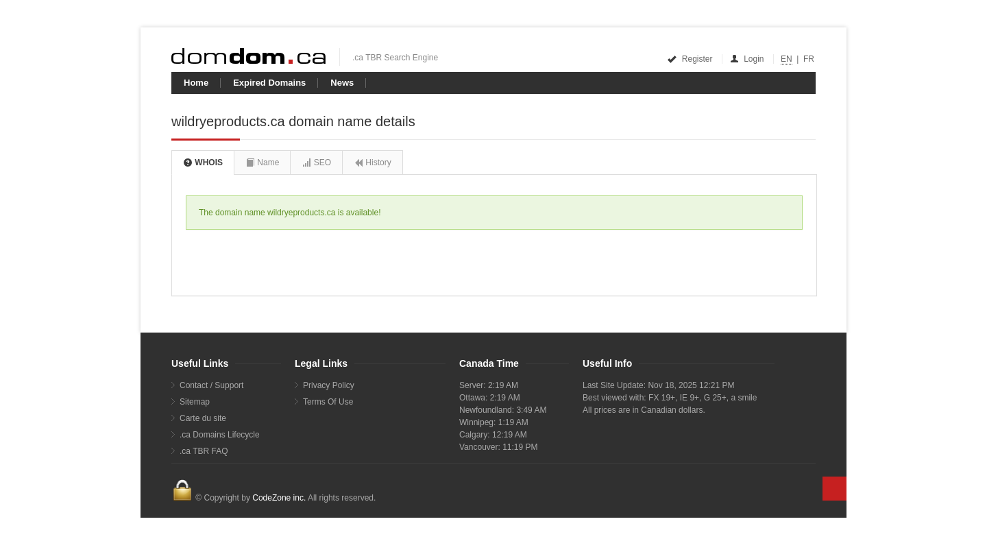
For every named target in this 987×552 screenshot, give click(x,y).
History (372, 162)
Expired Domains (269, 82)
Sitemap (195, 402)
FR (808, 59)
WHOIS (203, 162)
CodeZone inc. (279, 498)
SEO (316, 162)
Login (747, 59)
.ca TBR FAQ (204, 451)
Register (690, 59)
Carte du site (203, 418)
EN (786, 59)
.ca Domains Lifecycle (220, 435)
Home (196, 82)
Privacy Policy (328, 385)
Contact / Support (211, 385)
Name (262, 162)
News (342, 82)
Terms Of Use (328, 402)
